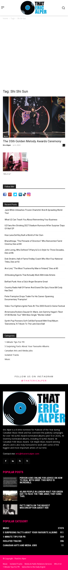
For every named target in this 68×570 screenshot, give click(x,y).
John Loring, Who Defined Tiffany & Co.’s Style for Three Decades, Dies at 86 (34, 251)
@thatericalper (34, 380)
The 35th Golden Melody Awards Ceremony (32, 141)
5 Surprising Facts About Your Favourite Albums (27, 346)
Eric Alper (7, 145)
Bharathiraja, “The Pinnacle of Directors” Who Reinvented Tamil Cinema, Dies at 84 (33, 242)
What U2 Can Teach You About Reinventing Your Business (31, 219)
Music (6, 136)
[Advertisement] (34, 55)
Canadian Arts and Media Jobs (19, 350)
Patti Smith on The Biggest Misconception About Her (35, 506)
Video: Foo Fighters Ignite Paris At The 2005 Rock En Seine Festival (35, 306)
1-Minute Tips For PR (14, 342)
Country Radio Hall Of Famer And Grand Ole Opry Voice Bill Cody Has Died (33, 289)
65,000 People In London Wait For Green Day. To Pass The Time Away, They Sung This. (41, 494)
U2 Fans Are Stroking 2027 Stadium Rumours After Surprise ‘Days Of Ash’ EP (35, 227)
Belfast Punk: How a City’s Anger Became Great (26, 281)
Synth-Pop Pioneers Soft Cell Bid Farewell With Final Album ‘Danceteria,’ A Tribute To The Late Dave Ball (31, 322)
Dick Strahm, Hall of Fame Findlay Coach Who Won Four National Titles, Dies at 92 (34, 260)
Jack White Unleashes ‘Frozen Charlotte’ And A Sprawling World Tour (33, 211)
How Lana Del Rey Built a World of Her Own (24, 235)
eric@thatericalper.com (27, 453)
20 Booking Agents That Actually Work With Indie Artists (30, 275)
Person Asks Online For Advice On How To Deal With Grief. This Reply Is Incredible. (41, 480)
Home (5, 18)
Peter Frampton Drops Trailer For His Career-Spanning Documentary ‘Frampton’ (29, 298)
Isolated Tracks (12, 355)
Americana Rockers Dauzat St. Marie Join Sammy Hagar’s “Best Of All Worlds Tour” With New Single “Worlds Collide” (34, 313)
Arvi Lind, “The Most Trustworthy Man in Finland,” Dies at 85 (31, 268)
